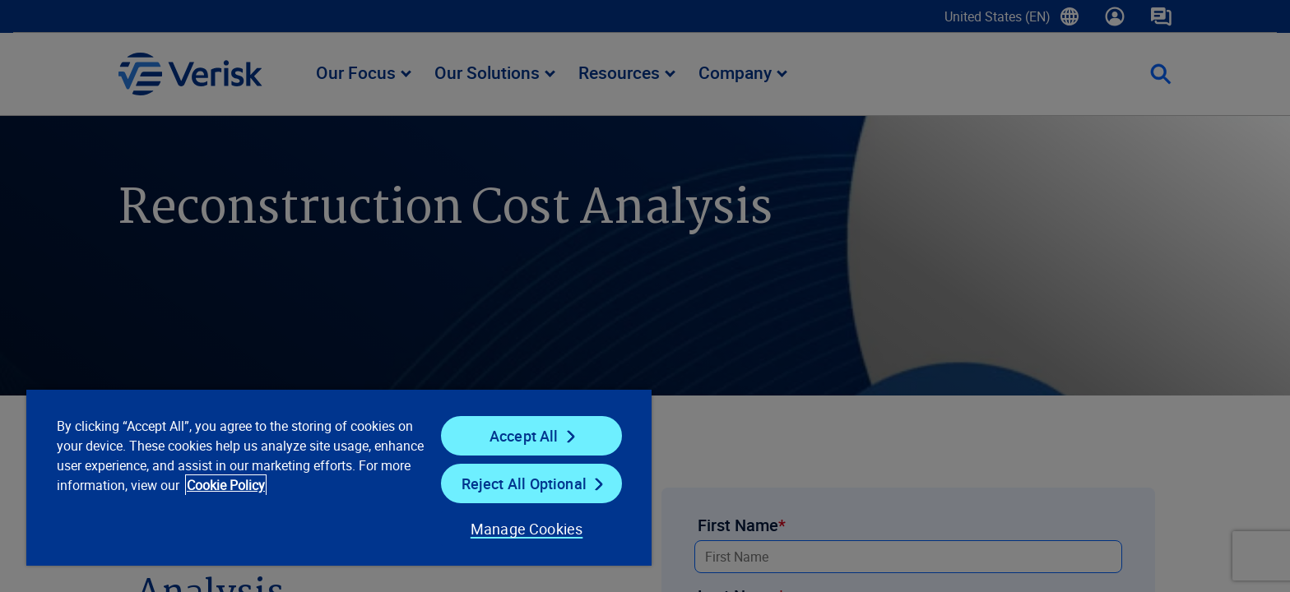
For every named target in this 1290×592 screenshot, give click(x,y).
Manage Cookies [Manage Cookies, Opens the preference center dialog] (527, 529)
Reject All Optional (524, 483)
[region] (339, 477)
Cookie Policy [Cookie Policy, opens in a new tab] (226, 485)
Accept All (524, 436)
